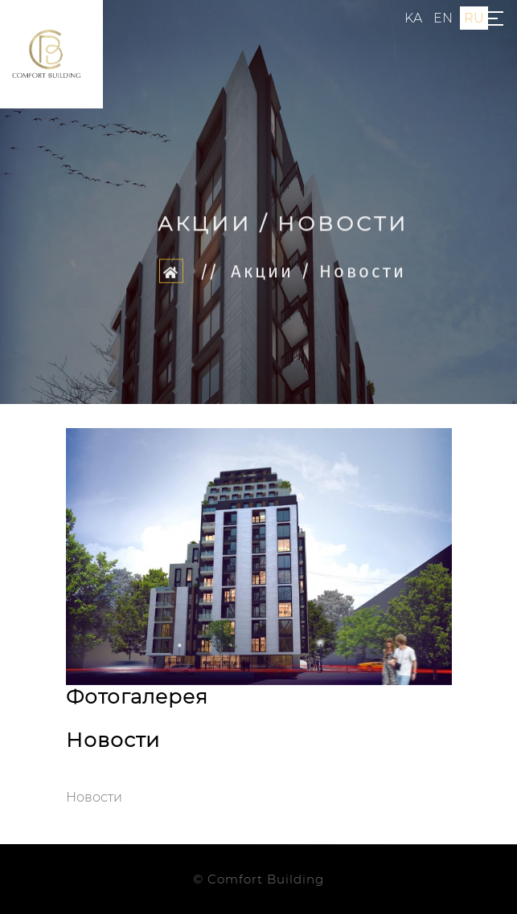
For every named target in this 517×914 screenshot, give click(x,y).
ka (413, 18)
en (443, 18)
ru (474, 18)
